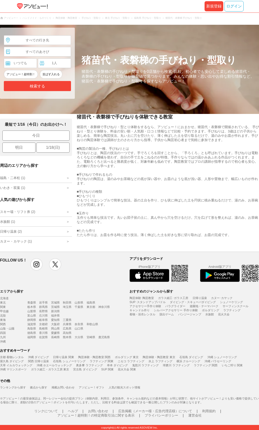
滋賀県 (31, 324)
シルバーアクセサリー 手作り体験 (176, 310)
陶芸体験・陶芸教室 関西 (94, 357)
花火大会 (224, 314)
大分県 (79, 337)
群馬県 (43, 307)
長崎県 (55, 337)
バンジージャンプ (189, 314)
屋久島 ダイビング (12, 361)
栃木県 (31, 307)
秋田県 (67, 302)
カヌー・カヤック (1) (16, 241)
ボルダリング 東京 (127, 357)
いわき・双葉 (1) (12, 188)
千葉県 (79, 307)
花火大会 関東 (127, 369)
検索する (37, 86)
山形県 (79, 302)
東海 (3, 320)
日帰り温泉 (200, 298)
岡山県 (55, 328)
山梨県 (31, 311)
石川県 (43, 315)
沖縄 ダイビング (38, 357)
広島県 (67, 328)
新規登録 (214, 6)
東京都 (91, 307)
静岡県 (31, 320)
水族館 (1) (7, 222)
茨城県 (55, 307)
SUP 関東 (107, 369)
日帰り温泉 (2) (11, 231)
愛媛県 (55, 333)
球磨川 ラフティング (176, 365)
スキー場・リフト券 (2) (17, 212)
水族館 (209, 314)
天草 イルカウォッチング (16, 365)
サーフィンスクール (235, 306)
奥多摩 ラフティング (89, 365)
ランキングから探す (13, 387)
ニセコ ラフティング (131, 361)
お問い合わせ (98, 411)
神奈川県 (104, 307)
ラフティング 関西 (206, 365)
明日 (19, 147)
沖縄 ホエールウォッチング (54, 365)
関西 (3, 324)
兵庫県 (67, 324)
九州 (3, 337)
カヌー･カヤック (222, 298)
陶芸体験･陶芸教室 (142, 298)
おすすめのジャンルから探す (151, 291)
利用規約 (209, 411)
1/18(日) (53, 147)
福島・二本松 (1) (12, 178)
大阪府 (55, 324)
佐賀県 (43, 337)
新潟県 (55, 311)
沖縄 (3, 341)
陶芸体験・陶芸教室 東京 (159, 357)
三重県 (67, 320)
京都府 (43, 324)
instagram (36, 264)
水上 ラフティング (160, 361)
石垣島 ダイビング (191, 357)
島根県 (43, 328)
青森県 (31, 302)
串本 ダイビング (117, 365)
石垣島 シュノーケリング (69, 361)
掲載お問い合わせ (63, 387)
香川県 (43, 333)
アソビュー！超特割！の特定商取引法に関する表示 (96, 415)
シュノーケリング (231, 302)
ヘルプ (73, 411)
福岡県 (31, 337)
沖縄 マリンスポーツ (13, 369)
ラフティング (232, 310)
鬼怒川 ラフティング (145, 365)
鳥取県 (31, 328)
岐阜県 (43, 320)
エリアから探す (12, 291)
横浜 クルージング (188, 361)
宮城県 (55, 302)
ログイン (234, 6)
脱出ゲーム (166, 314)
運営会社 (195, 415)
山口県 (79, 328)
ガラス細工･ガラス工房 (173, 298)
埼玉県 (67, 307)
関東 (3, 307)
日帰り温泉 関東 (63, 357)
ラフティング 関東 (101, 361)
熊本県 (67, 337)
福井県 (55, 315)
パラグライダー (175, 306)
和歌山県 (92, 324)
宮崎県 (91, 337)
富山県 (31, 315)
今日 (36, 135)
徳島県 (31, 333)
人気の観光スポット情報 (124, 387)
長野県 (43, 311)
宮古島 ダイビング (85, 369)
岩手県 (43, 302)
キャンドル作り (140, 310)
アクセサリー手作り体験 (145, 306)
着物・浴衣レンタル (142, 314)
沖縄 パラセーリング (218, 361)
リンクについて (46, 411)
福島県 (91, 302)
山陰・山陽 (7, 328)
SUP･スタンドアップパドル (148, 302)
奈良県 (79, 324)
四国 (3, 333)
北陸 (3, 315)
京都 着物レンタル (12, 357)
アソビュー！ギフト (92, 387)
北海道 (4, 298)
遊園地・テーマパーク (204, 306)
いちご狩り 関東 (232, 365)
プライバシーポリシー (161, 415)
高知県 (67, 333)
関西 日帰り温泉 (38, 361)
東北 (3, 302)
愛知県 (55, 320)
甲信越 (4, 311)
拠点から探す (38, 387)
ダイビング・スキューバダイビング (193, 302)
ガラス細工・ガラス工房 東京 (50, 369)
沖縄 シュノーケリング (222, 357)
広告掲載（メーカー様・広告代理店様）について (155, 411)
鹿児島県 (104, 337)
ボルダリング (210, 310)
